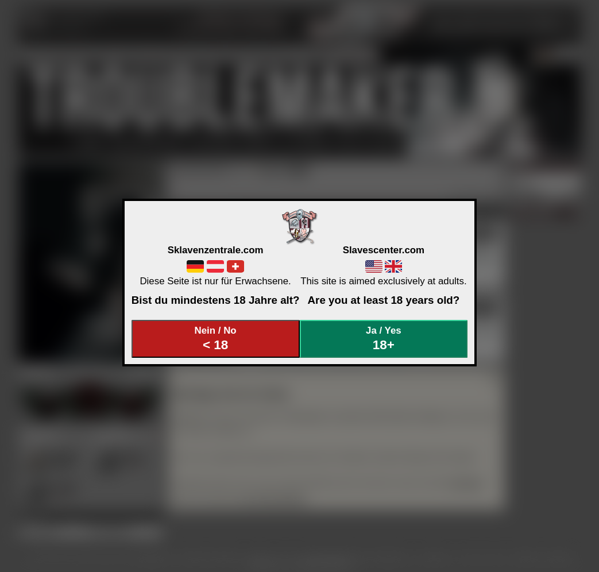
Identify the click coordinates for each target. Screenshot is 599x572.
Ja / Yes (383, 338)
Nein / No (215, 338)
